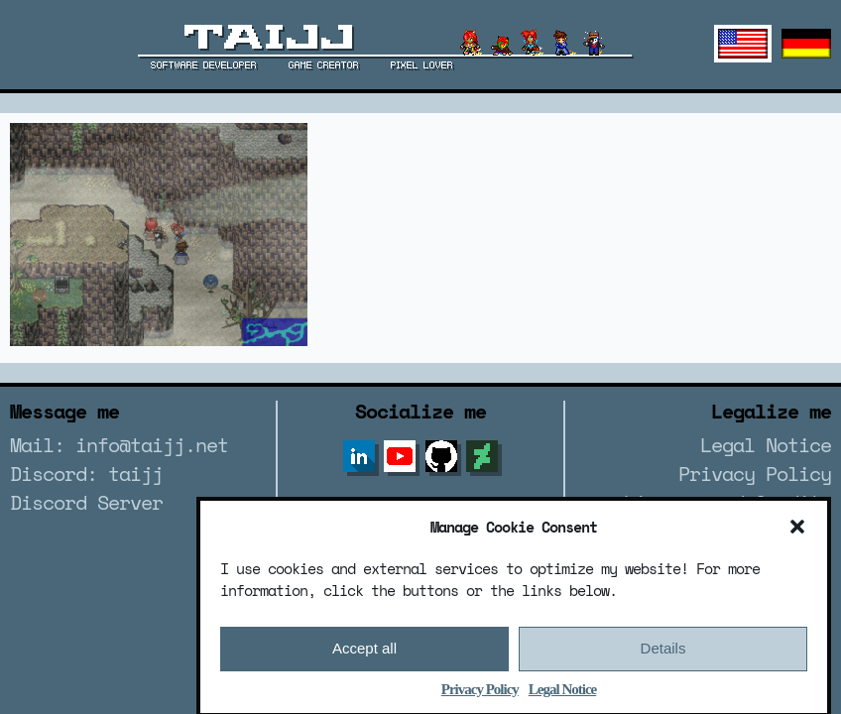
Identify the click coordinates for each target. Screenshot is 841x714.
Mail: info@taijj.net (119, 444)
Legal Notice (562, 696)
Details (663, 656)
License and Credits (727, 502)
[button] (797, 533)
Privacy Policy (480, 696)
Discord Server (86, 502)
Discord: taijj (86, 473)
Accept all (364, 656)
